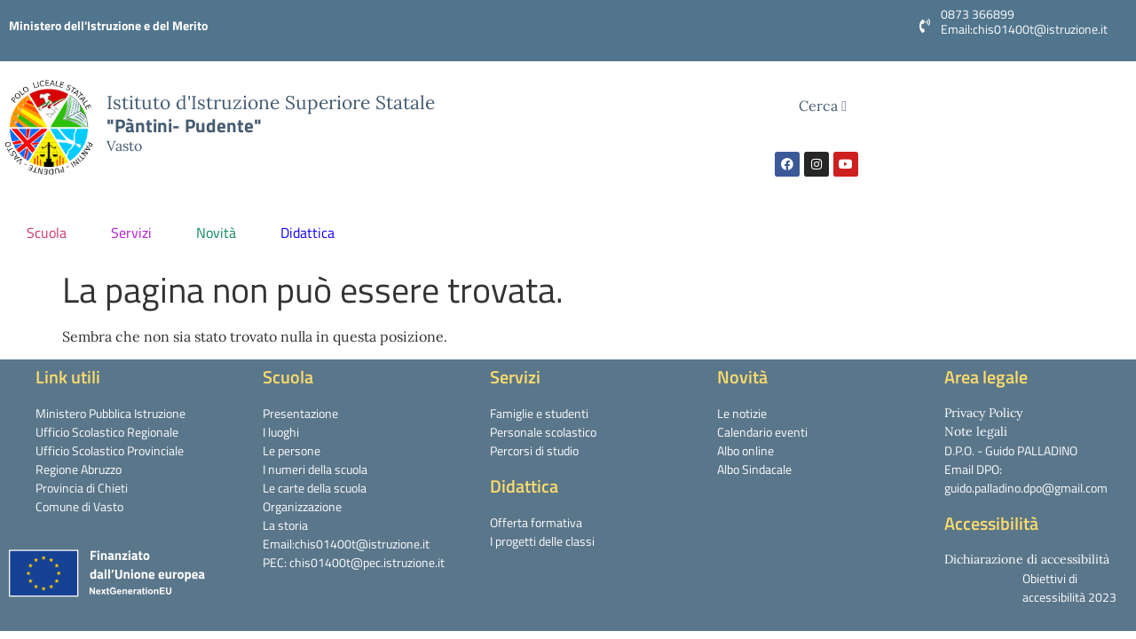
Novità (220, 232)
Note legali (975, 431)
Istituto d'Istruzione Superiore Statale (270, 102)
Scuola (51, 232)
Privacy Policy (983, 413)
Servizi (136, 232)
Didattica (311, 232)
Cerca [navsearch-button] (823, 105)
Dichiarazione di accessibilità (1026, 559)
